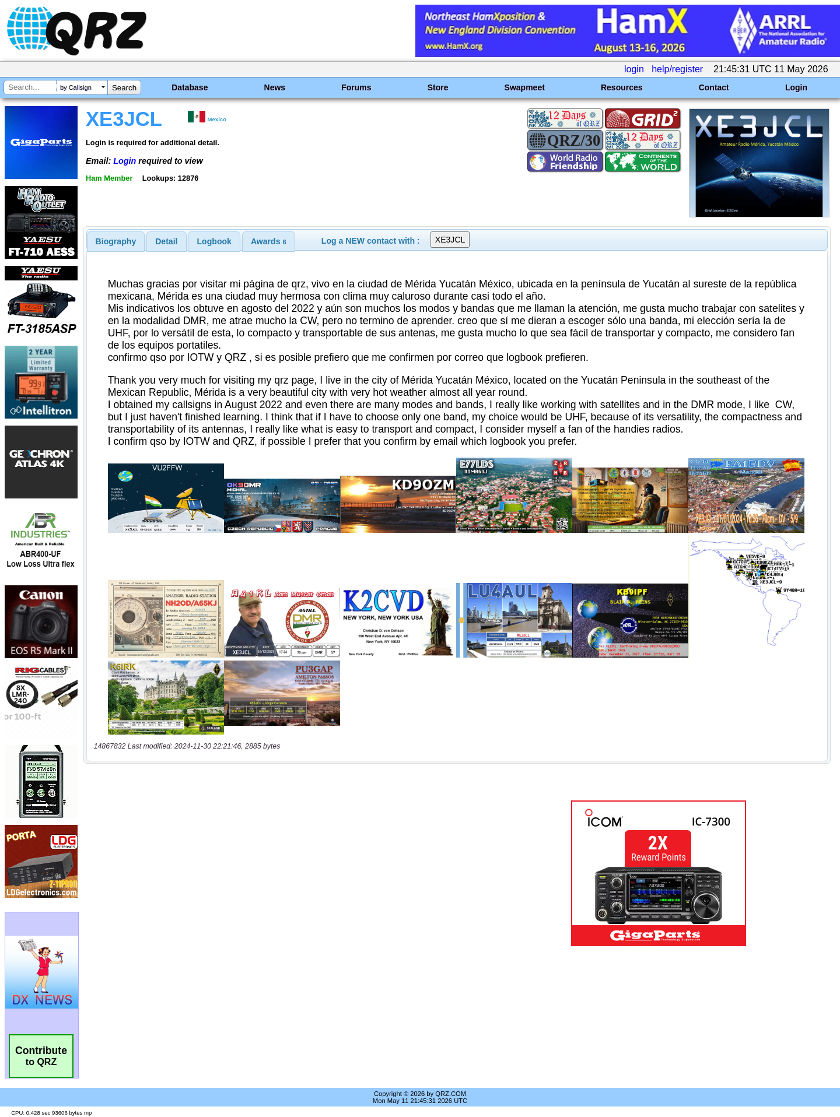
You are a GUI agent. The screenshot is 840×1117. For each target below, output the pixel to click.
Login (796, 87)
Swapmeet (525, 87)
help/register (677, 69)
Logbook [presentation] (214, 241)
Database (190, 87)
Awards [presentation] (268, 241)
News (275, 87)
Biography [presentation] (116, 241)
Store (438, 87)
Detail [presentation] (166, 241)
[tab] (116, 241)
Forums (356, 87)
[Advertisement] (295, 873)
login (634, 69)
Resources (622, 87)
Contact (714, 87)
